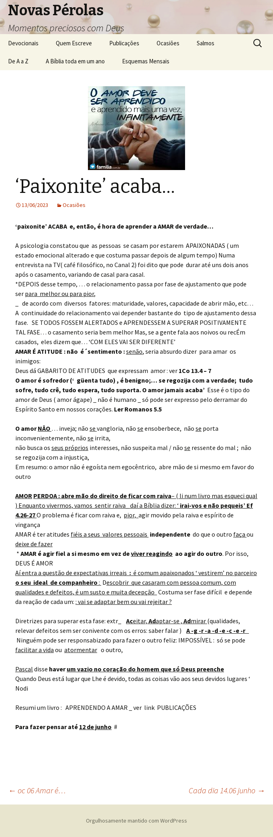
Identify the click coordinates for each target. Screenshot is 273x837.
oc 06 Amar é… (37, 790)
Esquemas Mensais (145, 61)
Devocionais (23, 43)
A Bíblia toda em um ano (75, 61)
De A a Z (18, 61)
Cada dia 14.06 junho (227, 790)
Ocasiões (168, 43)
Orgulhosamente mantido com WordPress (136, 820)
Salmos (205, 43)
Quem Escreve (74, 43)
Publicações (124, 43)
